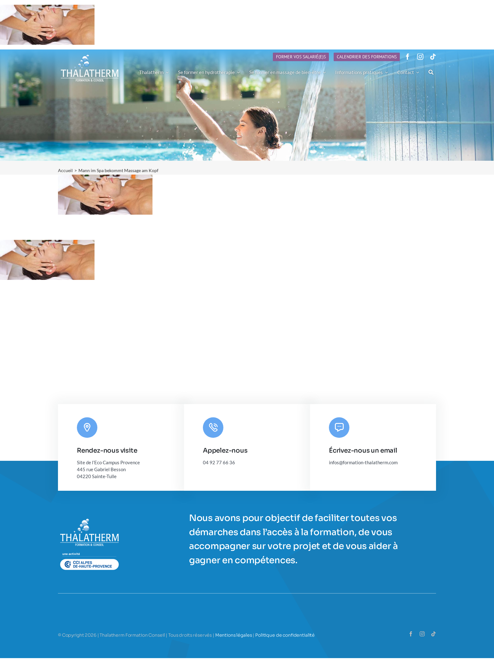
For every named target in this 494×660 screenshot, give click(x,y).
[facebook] (408, 57)
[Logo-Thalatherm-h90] (90, 55)
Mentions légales (233, 635)
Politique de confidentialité (285, 635)
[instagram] (420, 57)
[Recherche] (431, 72)
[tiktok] (433, 57)
